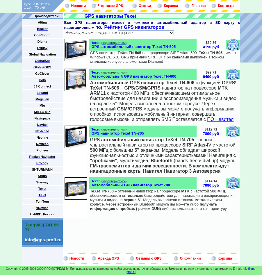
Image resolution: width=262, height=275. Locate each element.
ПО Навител (220, 119)
